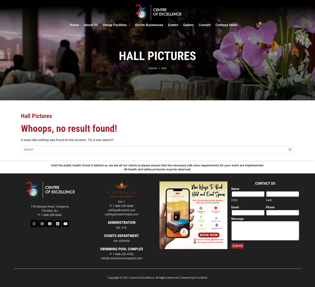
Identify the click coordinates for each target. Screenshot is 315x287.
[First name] (248, 194)
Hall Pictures (36, 115)
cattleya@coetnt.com (121, 210)
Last (269, 200)
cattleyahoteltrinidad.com (121, 214)
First (234, 200)
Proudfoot (201, 277)
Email (236, 208)
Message (238, 219)
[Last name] (282, 194)
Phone (270, 207)
